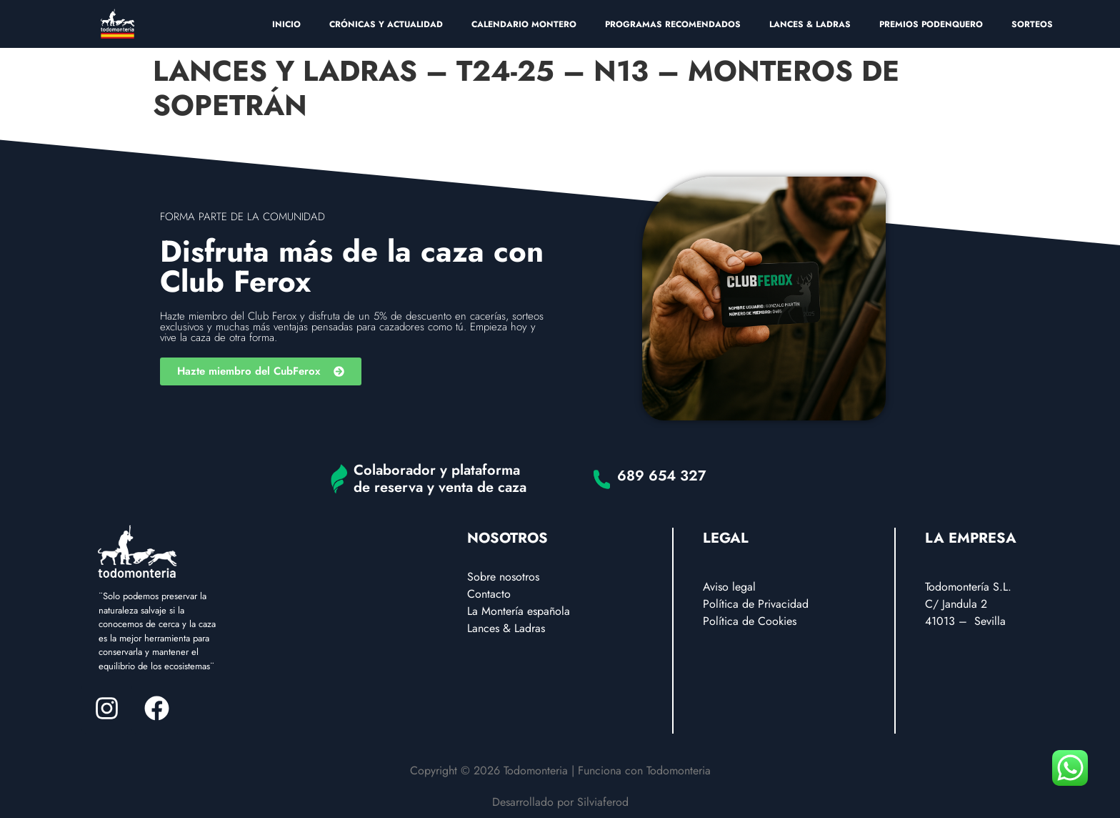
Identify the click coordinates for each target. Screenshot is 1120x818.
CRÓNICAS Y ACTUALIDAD (386, 24)
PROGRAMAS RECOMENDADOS (673, 24)
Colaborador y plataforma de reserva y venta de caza (440, 479)
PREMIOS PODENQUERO (931, 24)
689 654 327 (661, 475)
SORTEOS (1032, 24)
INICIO (286, 24)
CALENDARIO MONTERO (523, 24)
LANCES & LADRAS (810, 24)
